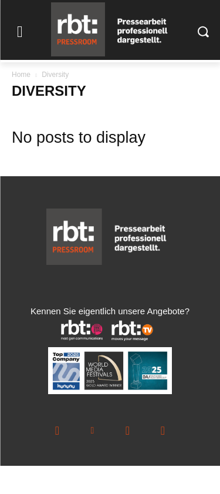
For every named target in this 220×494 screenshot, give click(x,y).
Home (21, 74)
